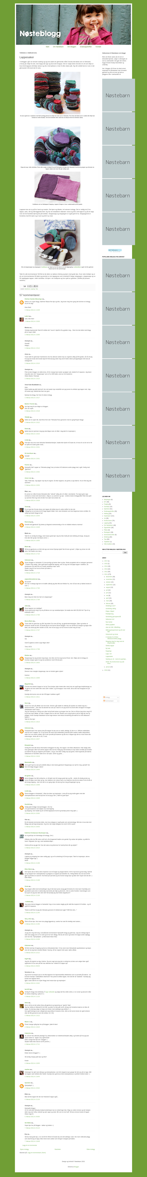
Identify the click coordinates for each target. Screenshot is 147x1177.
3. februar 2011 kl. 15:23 (32, 434)
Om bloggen (71, 47)
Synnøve (27, 1083)
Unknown (28, 560)
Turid (26, 506)
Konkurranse (108, 520)
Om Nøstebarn (58, 47)
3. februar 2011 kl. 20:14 (32, 848)
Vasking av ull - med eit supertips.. (116, 659)
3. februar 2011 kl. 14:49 (32, 310)
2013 (106, 569)
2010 (106, 670)
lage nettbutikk (50, 992)
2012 (106, 571)
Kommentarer (108, 701)
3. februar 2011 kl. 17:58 (32, 649)
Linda (26, 440)
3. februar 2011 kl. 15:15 (32, 363)
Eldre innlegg (91, 1149)
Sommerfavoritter (109, 534)
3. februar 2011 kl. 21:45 (32, 912)
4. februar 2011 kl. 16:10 (32, 1027)
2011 (106, 574)
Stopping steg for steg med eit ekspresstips (115, 642)
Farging (106, 504)
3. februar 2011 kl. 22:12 (32, 952)
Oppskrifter (107, 527)
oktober (108, 582)
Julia (26, 606)
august (108, 587)
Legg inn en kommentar (29, 1145)
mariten (27, 1069)
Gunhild (27, 804)
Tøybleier (107, 541)
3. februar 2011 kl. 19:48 (32, 785)
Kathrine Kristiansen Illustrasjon (35, 833)
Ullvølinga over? (111, 606)
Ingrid (26, 959)
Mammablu (28, 762)
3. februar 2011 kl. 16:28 (32, 500)
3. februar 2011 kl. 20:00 (32, 813)
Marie (26, 546)
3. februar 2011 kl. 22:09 (32, 939)
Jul (105, 518)
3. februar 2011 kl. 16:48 (32, 527)
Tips (37, 289)
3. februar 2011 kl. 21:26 (32, 895)
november (109, 579)
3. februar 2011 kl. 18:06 (32, 678)
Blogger (76, 1167)
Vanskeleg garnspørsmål (113, 616)
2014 (106, 566)
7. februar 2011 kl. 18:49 (32, 1141)
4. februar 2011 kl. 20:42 (32, 1088)
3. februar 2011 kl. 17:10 (32, 554)
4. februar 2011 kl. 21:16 (32, 1099)
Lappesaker (109, 656)
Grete (26, 886)
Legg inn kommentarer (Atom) (36, 1152)
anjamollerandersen (31, 579)
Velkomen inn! (110, 619)
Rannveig (28, 522)
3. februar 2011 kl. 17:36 (32, 599)
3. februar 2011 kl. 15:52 (32, 472)
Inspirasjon (107, 516)
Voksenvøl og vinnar (112, 634)
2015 (106, 563)
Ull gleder (28, 776)
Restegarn (107, 532)
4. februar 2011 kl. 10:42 (32, 983)
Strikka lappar (110, 645)
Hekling (106, 513)
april (107, 598)
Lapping (33, 289)
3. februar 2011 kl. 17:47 (32, 630)
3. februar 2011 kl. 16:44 (32, 516)
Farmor (27, 465)
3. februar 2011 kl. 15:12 (32, 348)
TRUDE (27, 417)
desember (109, 576)
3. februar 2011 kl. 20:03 (32, 827)
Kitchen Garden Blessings (33, 299)
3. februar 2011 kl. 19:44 (32, 769)
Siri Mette (28, 1123)
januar (108, 667)
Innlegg (106, 697)
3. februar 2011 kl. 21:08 (32, 863)
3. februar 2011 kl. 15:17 (32, 397)
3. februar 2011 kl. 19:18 (32, 756)
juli (107, 590)
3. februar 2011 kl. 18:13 (32, 722)
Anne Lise (28, 478)
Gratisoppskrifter (86, 47)
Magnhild (28, 684)
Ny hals (108, 648)
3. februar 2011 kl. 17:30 (32, 588)
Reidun (27, 655)
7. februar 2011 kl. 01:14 (32, 1128)
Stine (26, 1003)
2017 (106, 561)
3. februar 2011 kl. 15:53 (32, 485)
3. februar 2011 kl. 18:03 (32, 662)
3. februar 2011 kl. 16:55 (32, 540)
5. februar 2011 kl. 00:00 (32, 1116)
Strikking (106, 537)
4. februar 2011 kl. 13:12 (32, 1015)
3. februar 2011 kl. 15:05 (32, 334)
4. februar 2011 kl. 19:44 (32, 1076)
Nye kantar (109, 622)
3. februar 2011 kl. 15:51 (32, 458)
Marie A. (27, 1022)
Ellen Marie (28, 869)
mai (107, 595)
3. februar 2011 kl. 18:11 (32, 697)
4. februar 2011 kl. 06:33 (32, 966)
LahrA (27, 316)
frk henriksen (29, 453)
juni (107, 593)
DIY (105, 502)
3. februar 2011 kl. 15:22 (32, 422)
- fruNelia (28, 901)
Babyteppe (107, 499)
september (109, 585)
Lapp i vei (109, 654)
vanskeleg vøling (111, 608)
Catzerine (28, 1033)
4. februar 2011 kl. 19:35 (32, 1063)
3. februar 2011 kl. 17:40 (32, 615)
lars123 (27, 989)
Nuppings (109, 651)
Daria (26, 428)
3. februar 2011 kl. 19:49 (32, 798)
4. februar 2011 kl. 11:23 (32, 996)
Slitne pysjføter (110, 624)
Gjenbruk (27, 289)
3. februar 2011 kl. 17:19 (32, 573)
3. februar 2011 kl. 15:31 (32, 447)
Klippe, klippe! (110, 611)
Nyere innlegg (24, 1149)
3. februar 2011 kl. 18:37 (32, 739)
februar (108, 603)
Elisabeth (28, 745)
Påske (106, 530)
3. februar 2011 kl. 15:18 (32, 411)
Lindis (27, 791)
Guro (26, 703)
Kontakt (98, 47)
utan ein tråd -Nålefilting (113, 627)
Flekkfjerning (109, 614)
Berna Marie (29, 621)
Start (47, 47)
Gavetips (106, 506)
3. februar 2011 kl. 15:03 (32, 321)
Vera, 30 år (28, 919)
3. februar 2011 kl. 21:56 (32, 924)
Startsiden (58, 1149)
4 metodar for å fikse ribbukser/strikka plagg (113, 637)
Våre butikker (108, 544)
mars (107, 601)
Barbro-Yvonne (30, 404)
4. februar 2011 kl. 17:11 (32, 1044)
